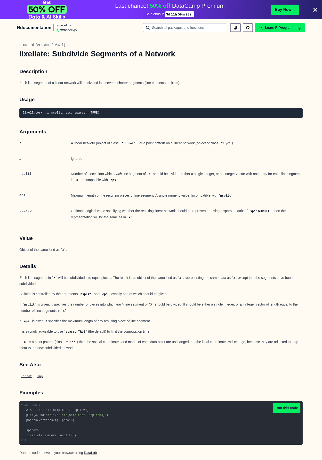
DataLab (90, 453)
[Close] (315, 10)
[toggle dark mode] (235, 27)
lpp (40, 376)
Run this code (286, 408)
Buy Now (285, 10)
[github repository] (248, 27)
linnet (26, 376)
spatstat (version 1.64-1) (42, 44)
